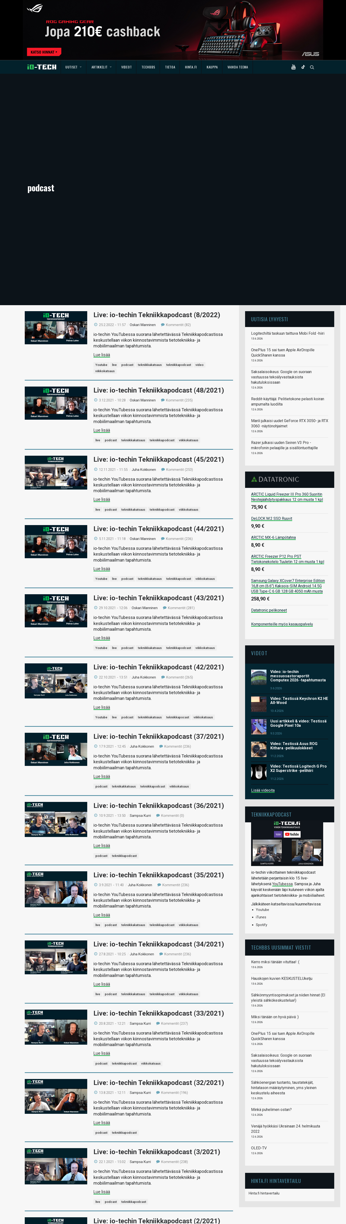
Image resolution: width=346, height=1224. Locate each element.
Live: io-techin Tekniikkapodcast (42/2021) (158, 545)
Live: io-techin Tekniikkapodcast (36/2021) (158, 683)
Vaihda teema (238, 66)
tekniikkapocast (177, 595)
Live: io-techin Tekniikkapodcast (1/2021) (156, 1168)
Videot (126, 66)
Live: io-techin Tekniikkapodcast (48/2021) (158, 268)
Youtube (101, 242)
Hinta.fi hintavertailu (264, 1071)
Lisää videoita (263, 668)
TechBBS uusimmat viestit (281, 825)
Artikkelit (102, 66)
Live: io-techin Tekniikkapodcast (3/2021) (156, 1029)
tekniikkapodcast (178, 242)
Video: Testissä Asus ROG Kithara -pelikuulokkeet (293, 623)
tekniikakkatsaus (124, 664)
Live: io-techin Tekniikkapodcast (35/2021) (158, 753)
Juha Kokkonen (144, 347)
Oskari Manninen (143, 202)
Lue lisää (101, 232)
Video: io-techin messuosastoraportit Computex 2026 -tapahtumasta (298, 553)
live (114, 242)
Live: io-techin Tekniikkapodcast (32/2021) (158, 960)
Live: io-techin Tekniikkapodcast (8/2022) (156, 192)
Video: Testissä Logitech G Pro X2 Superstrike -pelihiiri (298, 646)
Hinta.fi (191, 66)
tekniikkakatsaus (150, 242)
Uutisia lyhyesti (269, 196)
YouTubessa (282, 761)
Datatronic (276, 357)
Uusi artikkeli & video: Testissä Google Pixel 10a (298, 600)
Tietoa (170, 66)
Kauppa (212, 66)
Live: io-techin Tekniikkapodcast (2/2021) (156, 1099)
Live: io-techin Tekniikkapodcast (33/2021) (158, 891)
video (200, 242)
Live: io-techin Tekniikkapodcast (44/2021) (158, 406)
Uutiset (73, 66)
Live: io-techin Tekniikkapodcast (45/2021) (158, 337)
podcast (127, 242)
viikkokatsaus (105, 248)
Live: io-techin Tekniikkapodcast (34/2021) (158, 822)
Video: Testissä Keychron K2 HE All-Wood (299, 578)
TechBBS (148, 66)
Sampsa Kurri (140, 693)
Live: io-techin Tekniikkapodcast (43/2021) (158, 475)
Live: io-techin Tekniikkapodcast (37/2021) (158, 614)
